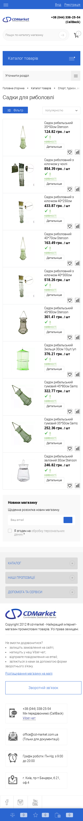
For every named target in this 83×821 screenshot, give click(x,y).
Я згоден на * (39, 532)
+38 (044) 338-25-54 (65, 17)
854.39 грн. (57, 168)
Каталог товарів (41, 58)
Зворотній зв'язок (43, 688)
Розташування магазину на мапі (28, 673)
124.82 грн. (57, 131)
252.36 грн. (57, 428)
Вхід (58, 4)
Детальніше (54, 146)
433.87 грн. (57, 205)
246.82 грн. (57, 465)
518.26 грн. (57, 280)
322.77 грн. (57, 391)
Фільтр (15, 110)
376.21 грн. (57, 354)
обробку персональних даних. (39, 532)
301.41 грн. (57, 317)
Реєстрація (72, 4)
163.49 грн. (57, 242)
